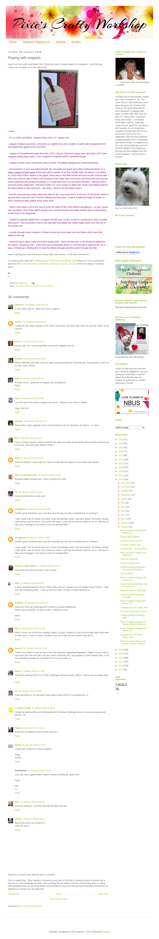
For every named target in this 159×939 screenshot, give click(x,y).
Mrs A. (18, 628)
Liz (16, 691)
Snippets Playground (36, 42)
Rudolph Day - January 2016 (133, 549)
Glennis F (19, 305)
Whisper (19, 421)
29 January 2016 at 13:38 (49, 475)
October (125, 491)
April (123, 515)
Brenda (18, 359)
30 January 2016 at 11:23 (32, 728)
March (124, 519)
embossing (34, 286)
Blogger (106, 932)
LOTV (42, 286)
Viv (16, 492)
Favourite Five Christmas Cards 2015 (131, 636)
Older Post (103, 894)
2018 (121, 471)
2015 (121, 649)
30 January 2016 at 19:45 (39, 770)
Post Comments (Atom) (31, 906)
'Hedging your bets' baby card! (134, 607)
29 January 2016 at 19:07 (38, 537)
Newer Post (14, 894)
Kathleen (19, 603)
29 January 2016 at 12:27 (30, 438)
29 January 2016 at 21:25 (36, 603)
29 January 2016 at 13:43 (30, 492)
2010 (121, 669)
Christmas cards (22, 286)
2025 (121, 443)
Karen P (19, 648)
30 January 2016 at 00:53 (30, 691)
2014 (121, 653)
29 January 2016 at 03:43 (34, 322)
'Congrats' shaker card (130, 545)
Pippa (17, 728)
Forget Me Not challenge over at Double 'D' (133, 585)
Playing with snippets (129, 537)
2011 (121, 665)
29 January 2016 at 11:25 (35, 421)
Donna (18, 819)
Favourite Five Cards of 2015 (133, 611)
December (126, 483)
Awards (60, 42)
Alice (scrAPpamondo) (26, 475)
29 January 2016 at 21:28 (33, 628)
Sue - (17, 802)
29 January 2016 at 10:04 (31, 398)
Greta (17, 341)
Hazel (17, 671)
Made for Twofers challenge (132, 590)
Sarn (17, 398)
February (125, 523)
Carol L (18, 322)
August (124, 499)
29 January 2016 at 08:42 (31, 378)
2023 (121, 451)
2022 (121, 455)
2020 (121, 463)
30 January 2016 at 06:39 (43, 708)
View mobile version (58, 899)
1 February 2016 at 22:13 (33, 819)
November (126, 487)
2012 (121, 661)
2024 (121, 447)
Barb (17, 458)
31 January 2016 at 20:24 (32, 802)
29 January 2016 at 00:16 (36, 305)
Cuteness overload (128, 559)
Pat (16, 438)
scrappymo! (20, 509)
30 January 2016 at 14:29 (34, 745)
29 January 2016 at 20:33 (32, 583)
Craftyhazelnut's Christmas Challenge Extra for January (48, 263)
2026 (121, 439)
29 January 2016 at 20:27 (48, 566)
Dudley (76, 42)
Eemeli (18, 745)
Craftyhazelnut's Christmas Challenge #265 (55, 260)
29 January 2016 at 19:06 (38, 509)
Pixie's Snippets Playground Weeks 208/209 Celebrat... (133, 623)
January (125, 527)
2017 (121, 475)
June (123, 507)
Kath (17, 378)
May (123, 511)
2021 (121, 459)
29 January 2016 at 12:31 (32, 458)
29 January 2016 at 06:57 (34, 359)
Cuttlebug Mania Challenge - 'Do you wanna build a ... (133, 568)
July (123, 503)
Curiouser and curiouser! (131, 540)
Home (13, 42)
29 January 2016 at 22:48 (32, 671)
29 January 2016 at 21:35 (35, 648)
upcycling (49, 286)
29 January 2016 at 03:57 (32, 341)
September (126, 495)
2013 (121, 658)
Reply (17, 313)
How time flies (126, 573)
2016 (121, 479)
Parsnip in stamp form (130, 563)
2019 (121, 467)
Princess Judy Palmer (25, 566)
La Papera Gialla (23, 708)
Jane (17, 583)
